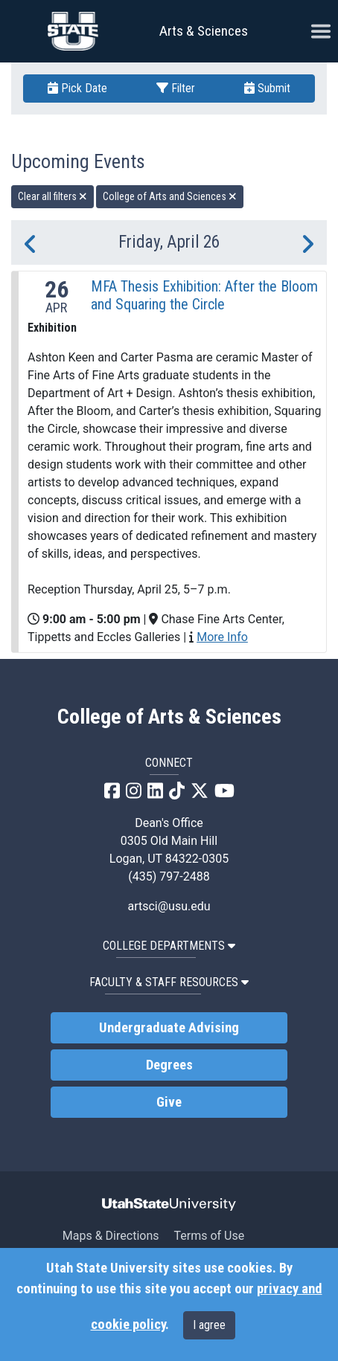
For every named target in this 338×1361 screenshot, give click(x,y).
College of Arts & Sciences (169, 717)
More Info (222, 637)
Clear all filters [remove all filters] (52, 196)
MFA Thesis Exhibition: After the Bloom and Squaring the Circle (204, 295)
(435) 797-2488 (168, 876)
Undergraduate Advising (169, 1028)
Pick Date (77, 88)
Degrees (169, 1065)
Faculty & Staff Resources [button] (169, 982)
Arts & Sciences (203, 30)
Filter (175, 88)
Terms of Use (208, 1236)
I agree (209, 1325)
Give (169, 1102)
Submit (267, 88)
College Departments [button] (169, 945)
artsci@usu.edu (168, 906)
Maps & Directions (111, 1236)
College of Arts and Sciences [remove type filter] (170, 196)
